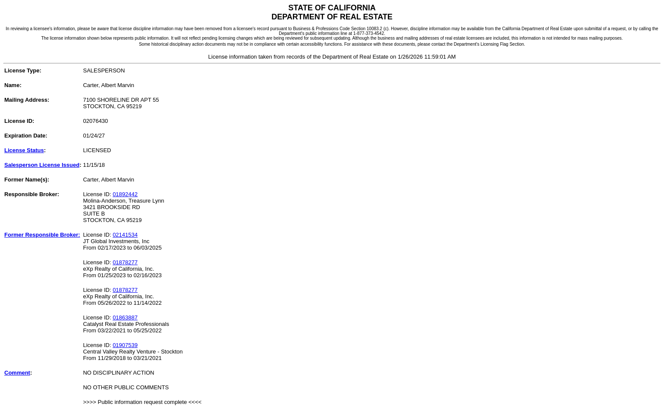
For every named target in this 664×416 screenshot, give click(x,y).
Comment (17, 372)
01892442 (125, 194)
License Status (24, 150)
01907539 (125, 345)
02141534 (125, 234)
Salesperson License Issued (41, 165)
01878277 (125, 262)
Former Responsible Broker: (42, 234)
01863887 (125, 317)
